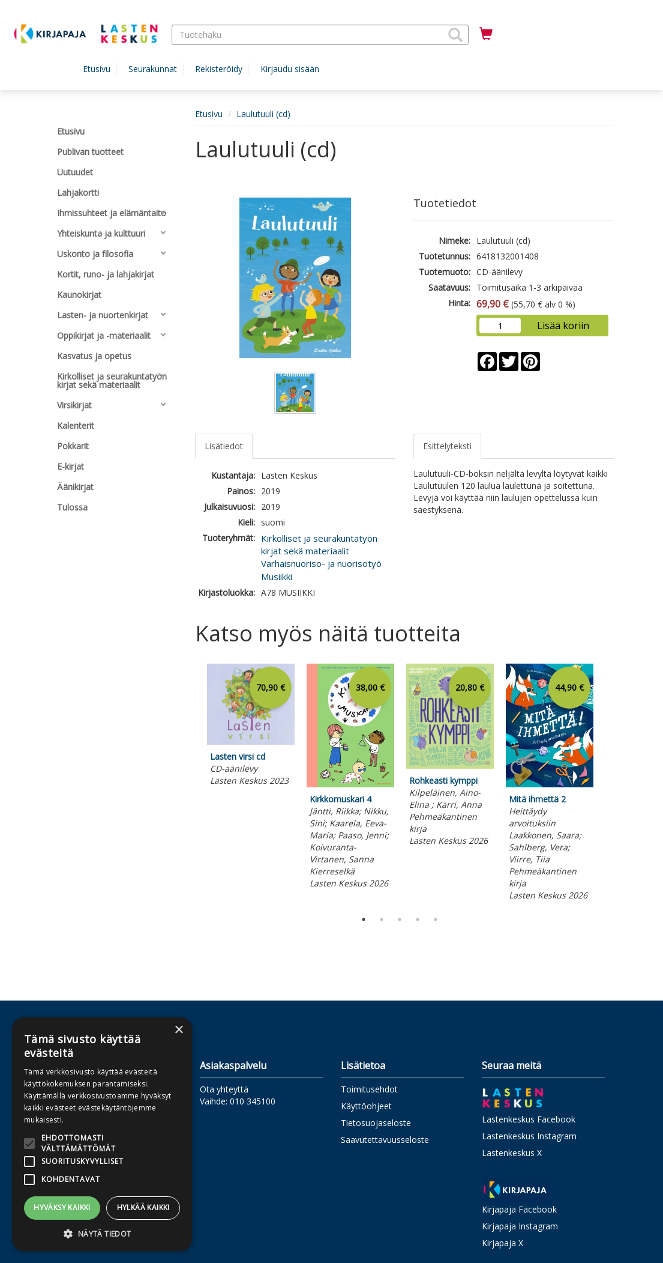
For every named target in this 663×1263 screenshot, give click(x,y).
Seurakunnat (152, 68)
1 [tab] (364, 919)
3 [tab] (400, 919)
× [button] (178, 1030)
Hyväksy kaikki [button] (62, 1207)
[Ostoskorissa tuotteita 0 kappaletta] (486, 34)
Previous (192, 784)
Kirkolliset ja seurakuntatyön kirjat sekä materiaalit (319, 544)
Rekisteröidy (218, 68)
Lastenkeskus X (512, 1153)
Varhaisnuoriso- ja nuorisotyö (321, 563)
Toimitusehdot (369, 1089)
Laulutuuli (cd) (263, 114)
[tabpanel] (251, 727)
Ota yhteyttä (224, 1089)
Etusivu (96, 68)
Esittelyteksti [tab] (447, 446)
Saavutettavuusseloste (385, 1139)
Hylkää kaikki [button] (143, 1207)
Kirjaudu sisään (289, 68)
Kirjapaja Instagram (520, 1226)
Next (608, 784)
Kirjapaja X (502, 1243)
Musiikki (276, 577)
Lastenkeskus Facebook (528, 1119)
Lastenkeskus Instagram (529, 1136)
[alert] (102, 1134)
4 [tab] (418, 919)
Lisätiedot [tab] (224, 446)
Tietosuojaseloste (376, 1122)
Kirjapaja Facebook (519, 1209)
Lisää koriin (563, 325)
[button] (455, 35)
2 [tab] (382, 919)
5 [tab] (436, 919)
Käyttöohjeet (366, 1106)
